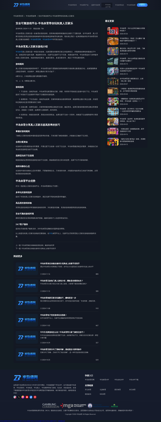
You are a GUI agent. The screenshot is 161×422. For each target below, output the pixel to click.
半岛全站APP (119, 379)
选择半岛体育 (97, 5)
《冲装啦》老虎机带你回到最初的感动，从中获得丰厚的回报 (132, 90)
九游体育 (103, 389)
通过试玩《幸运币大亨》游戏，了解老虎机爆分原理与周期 (132, 50)
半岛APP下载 (133, 379)
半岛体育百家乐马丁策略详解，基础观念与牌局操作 (62, 349)
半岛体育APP (47, 39)
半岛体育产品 (86, 5)
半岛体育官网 (36, 39)
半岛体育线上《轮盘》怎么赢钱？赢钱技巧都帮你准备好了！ (132, 39)
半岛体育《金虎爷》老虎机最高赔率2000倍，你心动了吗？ (132, 120)
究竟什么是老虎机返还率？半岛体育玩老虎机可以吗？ (132, 70)
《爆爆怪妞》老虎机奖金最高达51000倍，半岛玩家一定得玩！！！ (132, 100)
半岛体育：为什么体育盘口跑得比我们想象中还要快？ (132, 60)
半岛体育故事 (131, 5)
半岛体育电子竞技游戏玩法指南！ (54, 315)
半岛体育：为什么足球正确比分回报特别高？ (132, 29)
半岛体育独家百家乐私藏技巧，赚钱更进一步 (59, 298)
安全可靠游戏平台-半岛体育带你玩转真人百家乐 (56, 16)
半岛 (51, 233)
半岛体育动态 (120, 5)
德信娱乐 (88, 393)
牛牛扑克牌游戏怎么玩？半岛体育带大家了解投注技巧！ (64, 332)
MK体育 (102, 393)
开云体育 (88, 389)
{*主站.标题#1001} (5, 421)
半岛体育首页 (75, 5)
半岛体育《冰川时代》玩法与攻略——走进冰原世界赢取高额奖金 (132, 110)
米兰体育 (132, 389)
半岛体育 (19, 52)
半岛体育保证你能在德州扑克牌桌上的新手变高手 (39, 248)
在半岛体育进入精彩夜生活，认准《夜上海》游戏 (132, 80)
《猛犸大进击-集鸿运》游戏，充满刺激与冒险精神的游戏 (132, 140)
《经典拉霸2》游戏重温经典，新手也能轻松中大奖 (132, 130)
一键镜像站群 (61, 421)
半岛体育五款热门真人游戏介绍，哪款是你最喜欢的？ (63, 281)
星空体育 (117, 389)
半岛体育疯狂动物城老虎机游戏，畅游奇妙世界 (39, 245)
